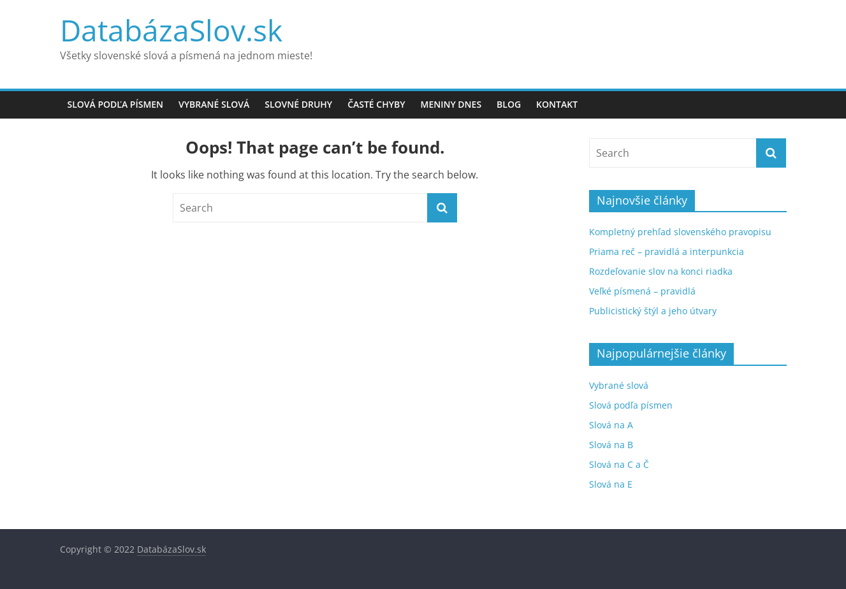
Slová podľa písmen (116, 104)
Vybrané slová (214, 104)
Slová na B (611, 445)
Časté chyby (376, 104)
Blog (509, 104)
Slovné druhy (298, 104)
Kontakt (557, 104)
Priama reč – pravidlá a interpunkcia (666, 251)
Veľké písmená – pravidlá (642, 291)
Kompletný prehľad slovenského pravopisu (680, 232)
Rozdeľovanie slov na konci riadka (661, 271)
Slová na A (611, 425)
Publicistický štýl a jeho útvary (653, 311)
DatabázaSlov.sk (171, 30)
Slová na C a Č (619, 464)
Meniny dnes (451, 104)
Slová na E (610, 484)
